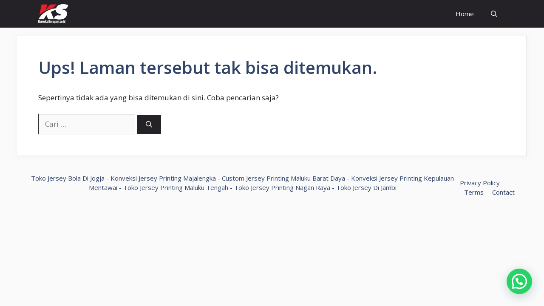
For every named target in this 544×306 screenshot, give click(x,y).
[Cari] (149, 124)
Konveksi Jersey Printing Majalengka (163, 178)
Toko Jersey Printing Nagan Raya (282, 187)
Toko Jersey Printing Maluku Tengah (175, 187)
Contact (503, 192)
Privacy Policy (480, 182)
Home (465, 13)
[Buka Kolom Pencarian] (494, 14)
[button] (519, 281)
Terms (474, 192)
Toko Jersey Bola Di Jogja (68, 178)
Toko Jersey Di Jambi (366, 187)
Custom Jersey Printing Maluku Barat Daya (283, 178)
